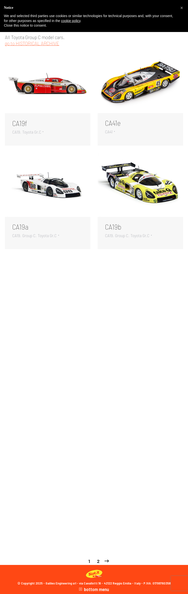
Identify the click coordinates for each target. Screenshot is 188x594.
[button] (182, 8)
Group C (28, 235)
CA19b (113, 226)
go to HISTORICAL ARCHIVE (32, 43)
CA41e (113, 122)
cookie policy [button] (70, 21)
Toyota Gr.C (31, 132)
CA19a (20, 226)
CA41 (109, 131)
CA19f (19, 123)
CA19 (16, 132)
